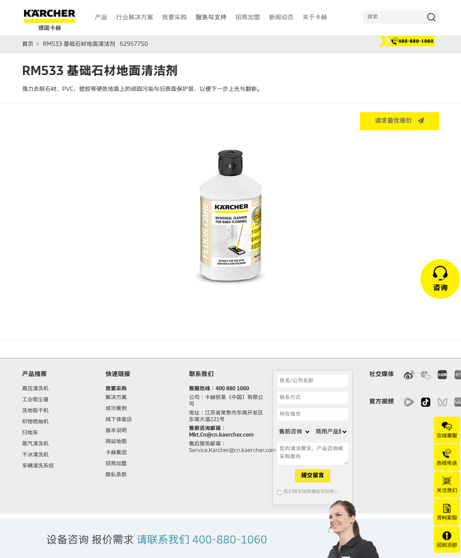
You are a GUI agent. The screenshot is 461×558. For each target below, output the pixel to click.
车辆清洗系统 (38, 466)
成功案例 (116, 408)
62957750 (134, 44)
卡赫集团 (116, 453)
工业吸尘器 (35, 400)
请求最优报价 (399, 120)
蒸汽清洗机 (35, 444)
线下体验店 (119, 419)
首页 (28, 44)
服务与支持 (211, 18)
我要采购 (116, 389)
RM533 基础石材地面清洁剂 (79, 44)
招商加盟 (116, 464)
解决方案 (116, 397)
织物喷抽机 (35, 422)
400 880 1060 (232, 389)
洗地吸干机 (35, 411)
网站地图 (116, 442)
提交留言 (312, 476)
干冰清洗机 (35, 455)
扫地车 (30, 433)
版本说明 (116, 431)
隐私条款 (116, 475)
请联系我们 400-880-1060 (201, 540)
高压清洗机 (35, 389)
